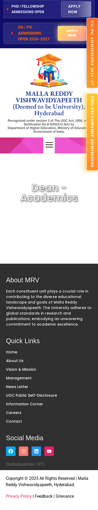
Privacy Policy (19, 496)
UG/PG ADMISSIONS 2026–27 (92, 53)
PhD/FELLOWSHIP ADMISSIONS (92, 132)
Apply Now (74, 9)
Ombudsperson (20, 464)
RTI (40, 464)
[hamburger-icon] (49, 145)
